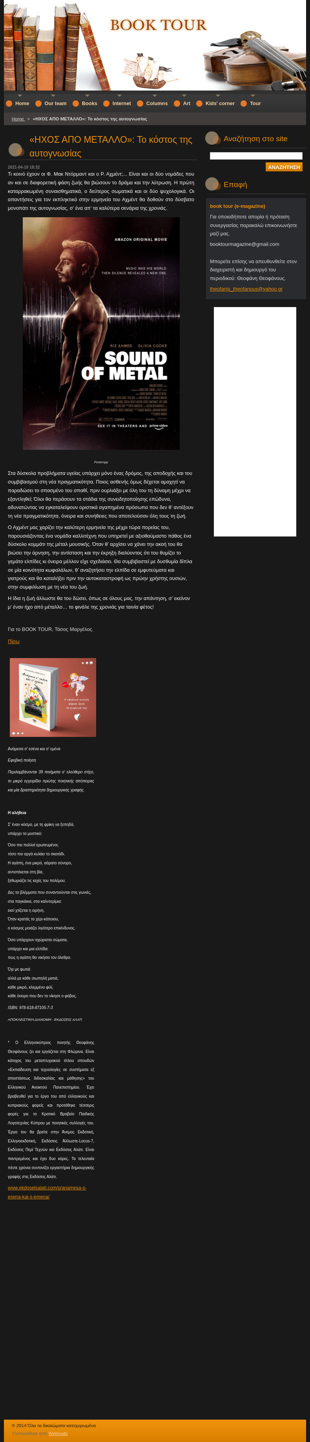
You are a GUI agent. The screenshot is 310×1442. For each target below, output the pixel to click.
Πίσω (14, 641)
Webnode (58, 1433)
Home (18, 118)
